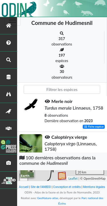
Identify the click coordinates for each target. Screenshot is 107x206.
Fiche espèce (94, 126)
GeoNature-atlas (47, 198)
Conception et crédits (67, 187)
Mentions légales (94, 187)
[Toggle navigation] (13, 20)
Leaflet (73, 178)
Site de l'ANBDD (41, 187)
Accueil (24, 187)
